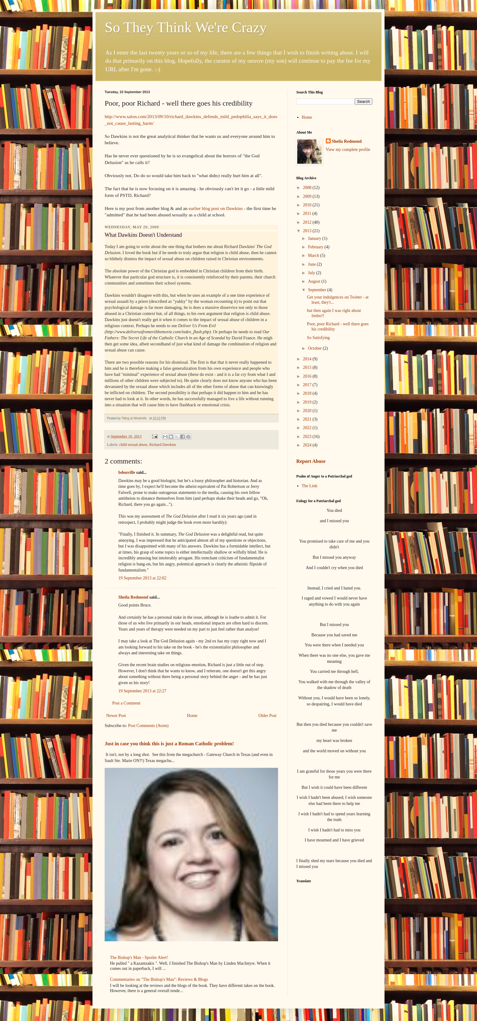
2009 (308, 196)
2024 (308, 445)
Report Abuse (311, 461)
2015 (308, 367)
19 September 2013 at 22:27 (142, 691)
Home (192, 715)
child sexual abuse (133, 444)
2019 (308, 402)
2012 (308, 222)
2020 (308, 410)
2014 (308, 359)
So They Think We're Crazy (186, 27)
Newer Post (116, 715)
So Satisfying (318, 337)
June (312, 264)
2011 (307, 213)
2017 (308, 385)
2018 (308, 393)
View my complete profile (348, 149)
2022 (308, 427)
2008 (308, 187)
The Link (310, 486)
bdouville (126, 472)
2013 (308, 231)
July (312, 273)
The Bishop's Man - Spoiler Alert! (139, 957)
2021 (308, 419)
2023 (308, 436)
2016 (308, 376)
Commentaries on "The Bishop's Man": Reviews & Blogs (159, 979)
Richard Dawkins (162, 444)
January (315, 238)
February (316, 247)
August (314, 281)
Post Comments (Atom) (148, 725)
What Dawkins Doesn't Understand (143, 235)
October (315, 348)
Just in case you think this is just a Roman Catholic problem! (169, 744)
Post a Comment (126, 703)
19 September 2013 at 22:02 (142, 578)
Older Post (268, 715)
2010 (308, 205)
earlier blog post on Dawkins (216, 208)
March (314, 255)
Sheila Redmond (133, 597)
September (317, 290)
